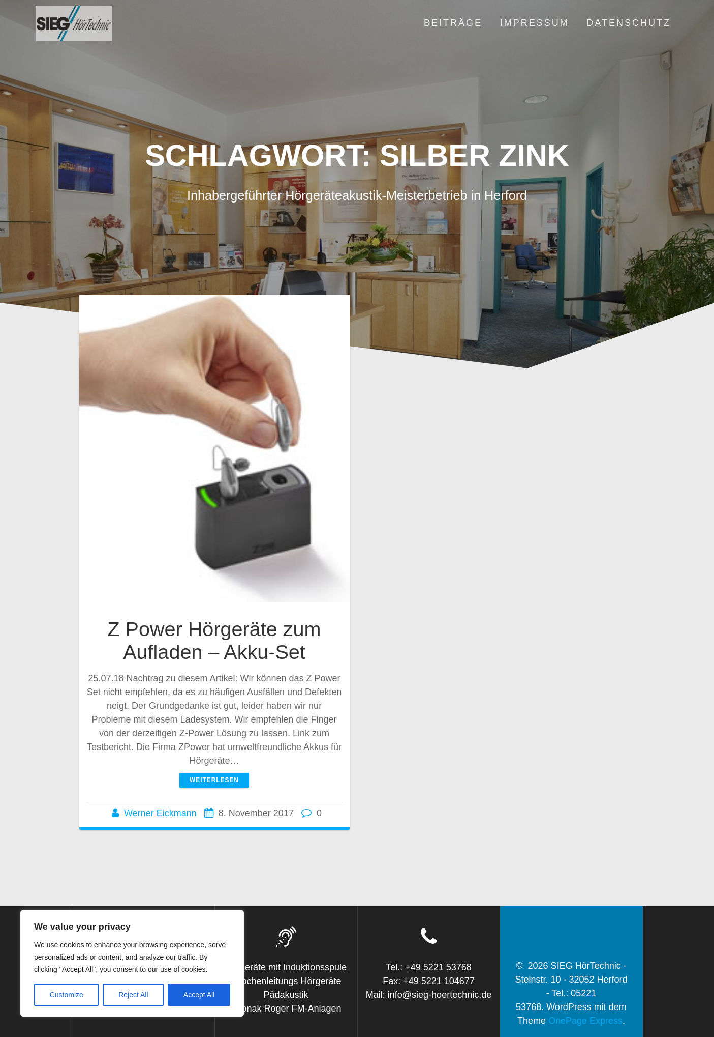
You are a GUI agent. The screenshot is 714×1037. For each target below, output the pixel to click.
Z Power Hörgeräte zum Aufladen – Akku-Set (214, 641)
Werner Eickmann (160, 813)
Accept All (198, 995)
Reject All (133, 995)
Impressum (534, 23)
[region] (132, 963)
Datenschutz (628, 23)
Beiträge (453, 23)
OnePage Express (585, 1021)
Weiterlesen (214, 780)
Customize (66, 995)
